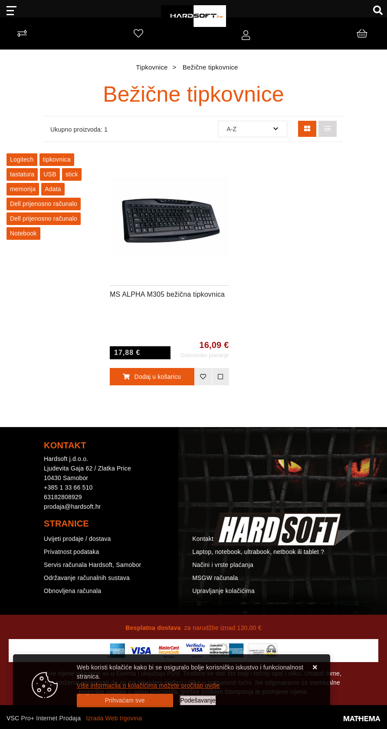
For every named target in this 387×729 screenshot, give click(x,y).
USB (49, 174)
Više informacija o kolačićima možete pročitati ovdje (148, 685)
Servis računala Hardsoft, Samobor (92, 564)
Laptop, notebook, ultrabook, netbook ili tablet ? (258, 551)
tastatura (22, 174)
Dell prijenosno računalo (43, 203)
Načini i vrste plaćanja (222, 564)
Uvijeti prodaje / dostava (77, 538)
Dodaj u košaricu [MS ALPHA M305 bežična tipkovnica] (152, 376)
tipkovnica (57, 159)
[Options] (198, 700)
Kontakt (202, 538)
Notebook (23, 233)
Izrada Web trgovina (114, 718)
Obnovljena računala (72, 590)
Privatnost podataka (71, 551)
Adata (53, 189)
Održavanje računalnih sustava (87, 577)
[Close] (125, 700)
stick (72, 174)
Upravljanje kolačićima (223, 590)
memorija (23, 189)
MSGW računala (215, 577)
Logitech (22, 159)
